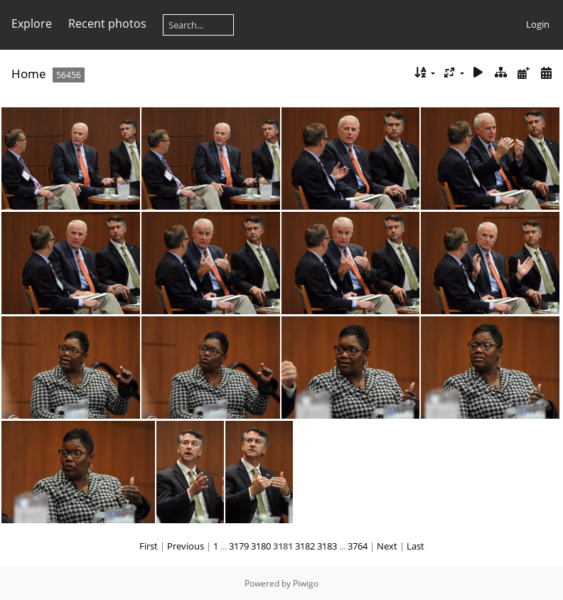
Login (537, 24)
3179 (239, 546)
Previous (185, 546)
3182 (305, 546)
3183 (327, 546)
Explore (31, 23)
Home (28, 73)
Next (387, 546)
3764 (358, 546)
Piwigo (305, 583)
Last (415, 546)
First (148, 546)
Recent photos (107, 23)
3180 (261, 546)
